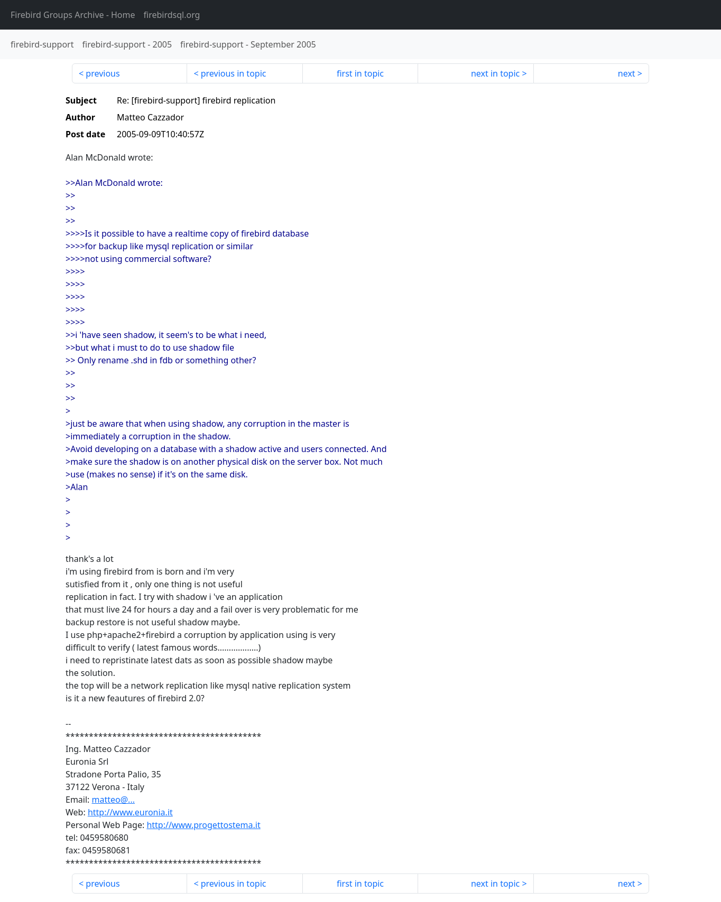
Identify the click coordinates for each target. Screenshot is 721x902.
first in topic (360, 73)
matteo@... (113, 799)
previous (102, 73)
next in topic (495, 73)
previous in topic (233, 73)
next (626, 73)
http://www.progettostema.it (203, 825)
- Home (73, 15)
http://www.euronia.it (130, 812)
